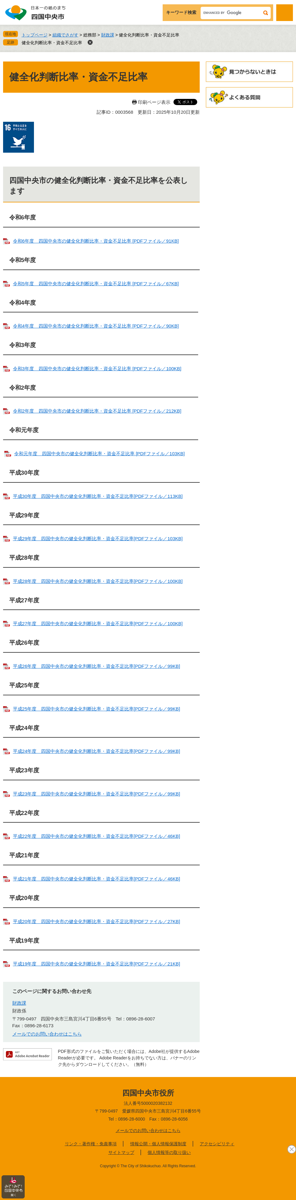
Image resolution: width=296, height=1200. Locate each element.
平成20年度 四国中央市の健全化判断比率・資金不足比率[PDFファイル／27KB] (96, 921)
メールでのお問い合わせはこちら (47, 1034)
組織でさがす (65, 34)
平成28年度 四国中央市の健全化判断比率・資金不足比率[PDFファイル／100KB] (98, 581)
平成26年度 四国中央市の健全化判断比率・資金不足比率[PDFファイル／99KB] (96, 666)
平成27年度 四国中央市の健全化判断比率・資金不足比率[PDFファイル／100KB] (98, 623)
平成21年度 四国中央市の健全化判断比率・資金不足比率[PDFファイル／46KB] (96, 878)
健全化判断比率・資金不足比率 (52, 42)
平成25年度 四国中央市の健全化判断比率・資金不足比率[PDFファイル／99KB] (96, 708)
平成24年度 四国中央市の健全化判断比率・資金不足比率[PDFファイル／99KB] (96, 751)
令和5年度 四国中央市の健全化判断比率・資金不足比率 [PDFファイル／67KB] (96, 283)
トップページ (35, 34)
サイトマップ (121, 1152)
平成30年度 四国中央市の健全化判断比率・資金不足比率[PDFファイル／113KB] (98, 496)
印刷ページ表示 (154, 102)
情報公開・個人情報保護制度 (158, 1143)
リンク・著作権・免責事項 (91, 1143)
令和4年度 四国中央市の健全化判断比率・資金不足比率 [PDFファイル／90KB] (96, 326)
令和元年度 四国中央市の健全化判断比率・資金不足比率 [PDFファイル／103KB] (99, 453)
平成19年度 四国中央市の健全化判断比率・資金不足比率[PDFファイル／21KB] (96, 963)
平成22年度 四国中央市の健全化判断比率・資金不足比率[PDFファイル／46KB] (96, 836)
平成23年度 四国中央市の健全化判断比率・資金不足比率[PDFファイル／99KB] (96, 793)
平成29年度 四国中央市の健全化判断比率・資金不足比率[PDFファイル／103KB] (98, 538)
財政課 (107, 34)
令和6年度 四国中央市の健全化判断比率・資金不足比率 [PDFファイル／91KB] (96, 241)
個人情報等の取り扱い (169, 1152)
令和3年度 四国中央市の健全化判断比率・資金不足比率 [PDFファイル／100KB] (97, 368)
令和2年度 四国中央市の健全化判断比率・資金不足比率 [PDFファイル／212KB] (97, 410)
